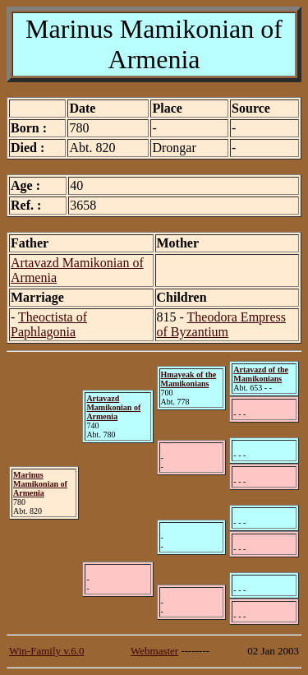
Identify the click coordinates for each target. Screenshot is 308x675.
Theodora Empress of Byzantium (221, 324)
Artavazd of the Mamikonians (260, 374)
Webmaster (154, 651)
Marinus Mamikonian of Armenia (40, 483)
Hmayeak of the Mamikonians (189, 379)
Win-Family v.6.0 (46, 651)
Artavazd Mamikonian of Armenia (113, 407)
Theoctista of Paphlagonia (49, 324)
